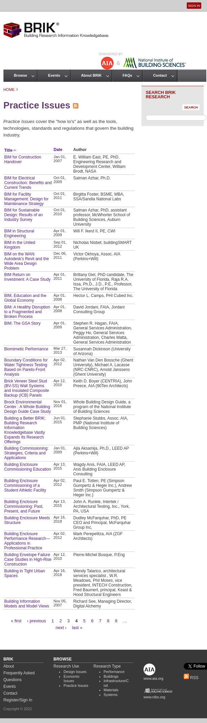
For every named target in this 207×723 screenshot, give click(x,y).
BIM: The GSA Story (22, 323)
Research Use (66, 666)
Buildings (111, 676)
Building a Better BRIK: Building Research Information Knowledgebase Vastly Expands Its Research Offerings (25, 430)
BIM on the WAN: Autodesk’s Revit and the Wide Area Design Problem (26, 261)
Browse (20, 75)
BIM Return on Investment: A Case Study (27, 277)
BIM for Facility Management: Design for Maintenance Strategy (26, 199)
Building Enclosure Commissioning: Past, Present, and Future (23, 506)
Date (58, 149)
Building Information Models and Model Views (26, 603)
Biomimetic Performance (26, 349)
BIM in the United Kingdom (19, 245)
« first (16, 620)
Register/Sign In (17, 700)
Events (54, 75)
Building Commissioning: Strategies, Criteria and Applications (26, 453)
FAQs (127, 75)
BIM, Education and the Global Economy (25, 298)
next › (61, 627)
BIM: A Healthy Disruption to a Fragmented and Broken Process (27, 312)
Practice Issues (75, 685)
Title (10, 150)
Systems (111, 695)
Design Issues (74, 672)
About (8, 666)
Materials (111, 690)
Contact (159, 75)
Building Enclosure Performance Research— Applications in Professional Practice (27, 540)
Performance (114, 672)
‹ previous (36, 620)
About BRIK (91, 75)
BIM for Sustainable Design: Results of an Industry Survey (23, 215)
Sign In (194, 5)
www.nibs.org (154, 697)
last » (77, 627)
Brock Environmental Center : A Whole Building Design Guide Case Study (27, 407)
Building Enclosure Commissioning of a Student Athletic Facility (25, 485)
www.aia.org (153, 678)
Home (9, 90)
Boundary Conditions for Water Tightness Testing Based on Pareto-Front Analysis (26, 367)
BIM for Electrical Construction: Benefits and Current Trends (28, 183)
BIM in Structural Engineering (19, 233)
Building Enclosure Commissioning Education (27, 467)
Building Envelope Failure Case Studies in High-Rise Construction (27, 559)
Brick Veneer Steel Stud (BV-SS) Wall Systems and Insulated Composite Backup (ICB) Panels (26, 388)
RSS (191, 677)
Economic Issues (71, 678)
